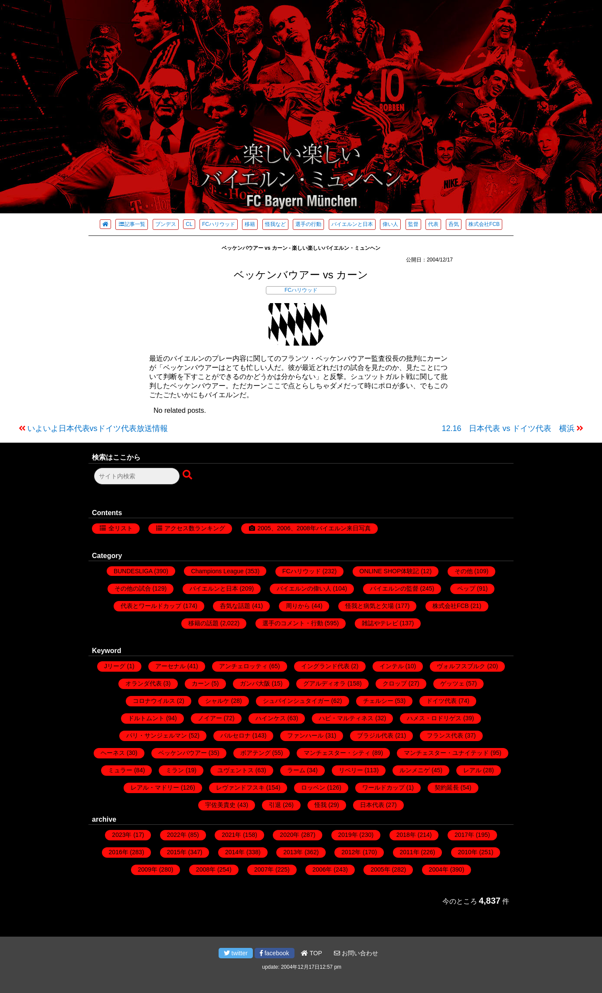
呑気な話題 (235, 605)
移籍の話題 (203, 623)
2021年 (231, 834)
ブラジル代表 (375, 735)
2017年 (464, 834)
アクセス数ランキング (194, 528)
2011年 (409, 852)
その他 (464, 571)
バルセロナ (235, 735)
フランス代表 (445, 735)
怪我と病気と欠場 (369, 605)
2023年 (121, 834)
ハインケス (270, 718)
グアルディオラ (324, 683)
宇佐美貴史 (220, 804)
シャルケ (217, 700)
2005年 (380, 869)
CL (189, 224)
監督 (413, 224)
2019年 (348, 834)
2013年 (293, 852)
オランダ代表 (143, 683)
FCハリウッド (218, 224)
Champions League (217, 571)
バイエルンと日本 (352, 224)
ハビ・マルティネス (346, 718)
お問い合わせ (356, 953)
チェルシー (378, 700)
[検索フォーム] (137, 476)
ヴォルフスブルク (461, 666)
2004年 (438, 869)
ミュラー (120, 770)
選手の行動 (308, 224)
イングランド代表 (325, 666)
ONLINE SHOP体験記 (389, 571)
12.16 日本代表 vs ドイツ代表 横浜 (508, 428)
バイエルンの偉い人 (304, 588)
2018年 (406, 834)
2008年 (206, 869)
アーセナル (170, 666)
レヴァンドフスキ (240, 787)
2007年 (264, 869)
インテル (392, 666)
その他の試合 (133, 588)
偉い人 (390, 224)
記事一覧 (131, 224)
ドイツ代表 (441, 700)
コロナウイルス (154, 700)
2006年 (322, 869)
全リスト (120, 528)
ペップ (466, 588)
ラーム (296, 770)
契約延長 (447, 787)
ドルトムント (146, 718)
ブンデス (165, 224)
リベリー (351, 770)
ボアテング (255, 752)
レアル (472, 770)
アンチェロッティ (243, 666)
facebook (274, 953)
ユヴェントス (235, 770)
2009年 (147, 869)
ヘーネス (113, 752)
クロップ (395, 683)
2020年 (289, 834)
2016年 (118, 852)
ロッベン (313, 787)
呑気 (453, 224)
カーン (201, 683)
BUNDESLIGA (133, 571)
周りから (298, 605)
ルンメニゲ (414, 770)
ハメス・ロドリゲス (434, 718)
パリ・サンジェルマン (156, 735)
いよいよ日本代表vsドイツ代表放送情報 (97, 428)
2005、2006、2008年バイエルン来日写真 (313, 528)
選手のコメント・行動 (292, 623)
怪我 (320, 804)
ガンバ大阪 (255, 683)
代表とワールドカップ (151, 605)
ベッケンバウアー (182, 752)
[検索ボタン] (188, 475)
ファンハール (305, 735)
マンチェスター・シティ (337, 752)
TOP (311, 953)
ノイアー (210, 718)
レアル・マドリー (155, 787)
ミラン (175, 770)
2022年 (176, 834)
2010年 (468, 852)
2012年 (351, 852)
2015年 (176, 852)
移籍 (250, 224)
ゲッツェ (452, 683)
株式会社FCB (484, 224)
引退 (275, 804)
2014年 (235, 852)
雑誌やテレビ (380, 623)
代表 (433, 224)
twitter (236, 953)
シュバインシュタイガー (296, 700)
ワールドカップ (383, 787)
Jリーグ (114, 666)
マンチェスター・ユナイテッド (446, 752)
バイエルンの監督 (394, 588)
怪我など (275, 224)
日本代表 (372, 804)
